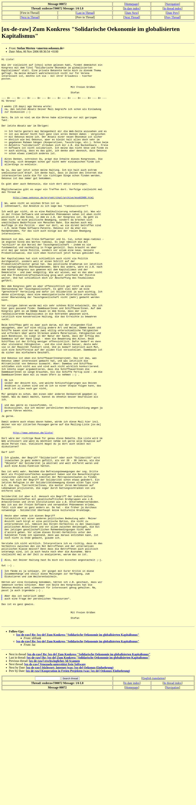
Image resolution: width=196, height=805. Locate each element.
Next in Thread (30, 17)
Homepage (131, 4)
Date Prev (172, 12)
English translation (153, 791)
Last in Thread (85, 12)
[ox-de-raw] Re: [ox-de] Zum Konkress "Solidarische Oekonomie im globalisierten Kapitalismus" (77, 748)
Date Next (132, 12)
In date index (131, 8)
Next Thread (131, 17)
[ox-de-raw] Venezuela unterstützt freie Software (55, 777)
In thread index (172, 8)
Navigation (172, 4)
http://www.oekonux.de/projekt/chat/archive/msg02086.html (53, 225)
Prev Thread (172, 17)
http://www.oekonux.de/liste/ (33, 507)
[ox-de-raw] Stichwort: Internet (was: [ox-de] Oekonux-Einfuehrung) (69, 781)
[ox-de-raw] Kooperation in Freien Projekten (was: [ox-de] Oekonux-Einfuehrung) (78, 784)
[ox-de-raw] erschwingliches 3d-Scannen (54, 774)
